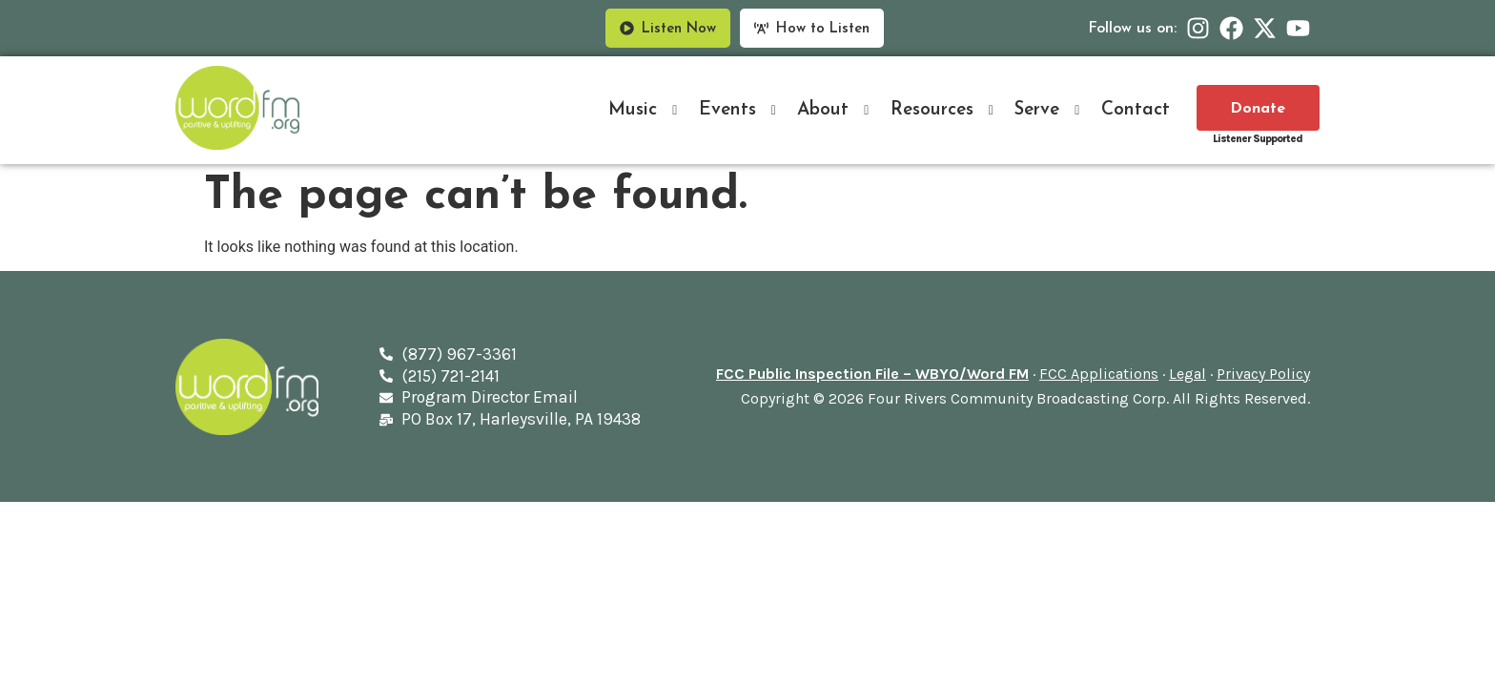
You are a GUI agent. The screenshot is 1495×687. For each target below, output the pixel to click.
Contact (1135, 110)
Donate (1257, 108)
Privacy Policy (1263, 373)
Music (646, 110)
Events (741, 110)
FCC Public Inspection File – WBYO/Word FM (872, 373)
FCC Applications (1098, 373)
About (836, 110)
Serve (1050, 110)
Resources (945, 110)
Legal (1187, 373)
